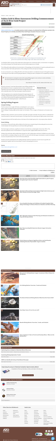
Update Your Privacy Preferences (10, 439)
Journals (26, 421)
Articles (26, 412)
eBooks (25, 416)
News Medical (16, 415)
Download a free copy (28, 375)
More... (53, 1)
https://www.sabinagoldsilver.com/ (9, 147)
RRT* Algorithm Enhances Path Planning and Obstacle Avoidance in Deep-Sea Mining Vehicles (37, 216)
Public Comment (33, 170)
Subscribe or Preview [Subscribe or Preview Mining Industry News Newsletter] (10, 395)
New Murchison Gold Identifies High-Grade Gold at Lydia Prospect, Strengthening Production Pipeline (37, 179)
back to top (50, 427)
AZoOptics (5, 416)
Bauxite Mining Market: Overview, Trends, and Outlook (34, 322)
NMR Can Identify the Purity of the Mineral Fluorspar (15, 359)
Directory (25, 1)
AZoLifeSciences (16, 416)
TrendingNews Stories (9, 176)
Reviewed (52, 23)
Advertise (45, 415)
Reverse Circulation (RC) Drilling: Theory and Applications (44, 96)
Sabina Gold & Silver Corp (7, 30)
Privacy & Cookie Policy (48, 418)
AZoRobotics (5, 413)
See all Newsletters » (6, 400)
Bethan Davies (9, 27)
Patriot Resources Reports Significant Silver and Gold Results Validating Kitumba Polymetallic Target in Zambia (35, 241)
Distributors (36, 415)
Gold (10, 15)
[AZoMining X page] (14, 5)
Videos (25, 418)
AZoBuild (5, 418)
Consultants (36, 413)
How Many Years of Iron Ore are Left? (29, 310)
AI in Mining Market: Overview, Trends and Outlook (33, 285)
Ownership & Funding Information (48, 424)
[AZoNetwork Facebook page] (12, 5)
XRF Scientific (6, 356)
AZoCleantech (6, 415)
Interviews (36, 410)
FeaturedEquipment (28, 176)
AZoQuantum (16, 412)
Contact (45, 413)
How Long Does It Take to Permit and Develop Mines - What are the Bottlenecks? (37, 335)
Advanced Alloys (10, 388)
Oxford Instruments (7, 361)
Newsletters (36, 420)
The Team (36, 423)
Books (25, 415)
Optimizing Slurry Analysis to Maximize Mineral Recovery (16, 350)
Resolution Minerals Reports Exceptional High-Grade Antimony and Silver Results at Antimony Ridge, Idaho (37, 191)
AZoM (4, 410)
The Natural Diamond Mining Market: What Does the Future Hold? (37, 297)
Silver (13, 15)
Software (26, 423)
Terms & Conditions (48, 416)
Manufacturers (37, 416)
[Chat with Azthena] (53, 438)
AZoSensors (15, 410)
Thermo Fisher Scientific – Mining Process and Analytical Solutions (16, 351)
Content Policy (46, 421)
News (7, 15)
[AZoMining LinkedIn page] (11, 5)
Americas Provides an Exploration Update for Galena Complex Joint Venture (46, 91)
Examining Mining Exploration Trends (11, 355)
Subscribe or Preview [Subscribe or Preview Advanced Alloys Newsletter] (10, 389)
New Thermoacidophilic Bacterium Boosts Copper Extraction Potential (35, 228)
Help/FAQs (36, 421)
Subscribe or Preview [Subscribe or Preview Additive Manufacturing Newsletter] (10, 383)
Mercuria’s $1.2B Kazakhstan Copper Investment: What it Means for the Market (37, 273)
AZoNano (5, 412)
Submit (52, 172)
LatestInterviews (46, 176)
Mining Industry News (11, 394)
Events (25, 420)
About (45, 410)
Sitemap (45, 420)
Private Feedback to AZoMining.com (47, 170)
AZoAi (14, 413)
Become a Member (38, 418)
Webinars (36, 412)
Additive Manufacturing (12, 382)
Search (45, 412)
